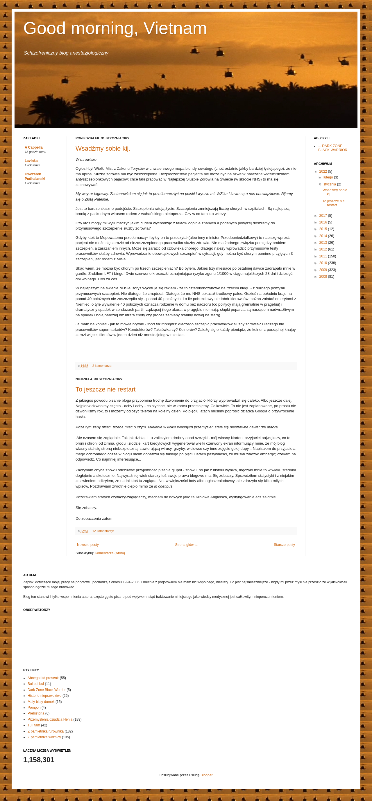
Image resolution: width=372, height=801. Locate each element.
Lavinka (31, 161)
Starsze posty (284, 545)
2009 (323, 270)
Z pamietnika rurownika (46, 731)
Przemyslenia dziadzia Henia (50, 719)
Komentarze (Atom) (110, 553)
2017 (323, 216)
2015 (323, 229)
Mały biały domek (41, 702)
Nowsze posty (88, 545)
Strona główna (186, 545)
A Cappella (34, 147)
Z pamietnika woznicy (44, 737)
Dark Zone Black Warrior (47, 690)
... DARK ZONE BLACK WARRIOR (332, 148)
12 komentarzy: (103, 531)
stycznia (330, 184)
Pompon (34, 708)
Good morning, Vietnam (115, 28)
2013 (323, 243)
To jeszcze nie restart (106, 389)
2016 (323, 222)
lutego (328, 177)
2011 (323, 256)
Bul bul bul (36, 684)
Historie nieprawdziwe (45, 696)
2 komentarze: (102, 365)
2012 (323, 249)
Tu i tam (34, 725)
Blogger (206, 775)
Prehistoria (36, 713)
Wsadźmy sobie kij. (103, 148)
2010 (323, 263)
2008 (323, 277)
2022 (323, 171)
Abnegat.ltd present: (43, 678)
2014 (323, 236)
